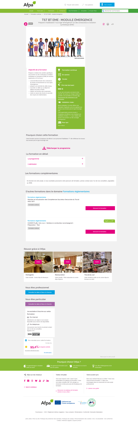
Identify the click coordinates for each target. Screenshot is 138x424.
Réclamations (78, 412)
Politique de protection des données (50, 418)
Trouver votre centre (73, 5)
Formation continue (36, 14)
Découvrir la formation (99, 208)
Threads (32, 381)
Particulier (40, 10)
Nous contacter (70, 412)
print (108, 24)
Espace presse (77, 420)
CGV (45, 412)
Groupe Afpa (93, 10)
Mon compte (108, 4)
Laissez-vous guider (93, 388)
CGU (93, 418)
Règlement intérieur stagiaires (56, 412)
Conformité (86, 412)
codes (31, 23)
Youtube (40, 381)
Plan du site (36, 418)
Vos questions (89, 5)
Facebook (24, 381)
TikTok (44, 381)
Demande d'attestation (96, 412)
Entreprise (62, 10)
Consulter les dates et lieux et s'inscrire (40, 292)
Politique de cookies (68, 418)
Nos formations (73, 10)
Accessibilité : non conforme (104, 418)
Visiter (38, 262)
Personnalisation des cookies (83, 418)
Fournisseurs (39, 412)
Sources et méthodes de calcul (32, 350)
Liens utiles (28, 418)
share (113, 24)
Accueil (26, 14)
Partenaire (51, 10)
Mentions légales (67, 420)
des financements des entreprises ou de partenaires (69, 97)
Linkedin (48, 381)
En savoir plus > (48, 352)
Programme (104, 24)
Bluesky (36, 381)
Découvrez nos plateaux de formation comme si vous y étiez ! (67, 391)
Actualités (84, 10)
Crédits (59, 420)
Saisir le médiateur (31, 387)
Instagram (28, 381)
